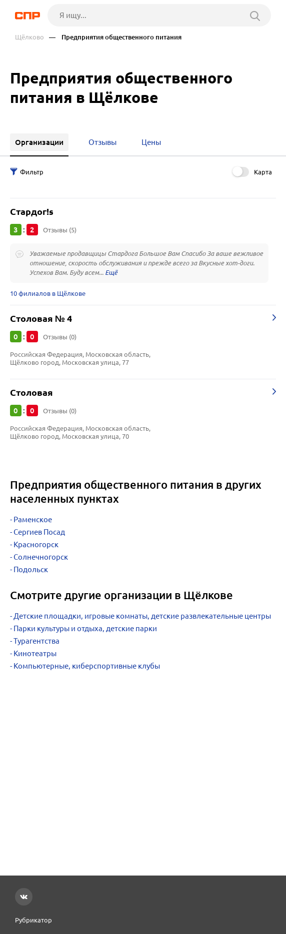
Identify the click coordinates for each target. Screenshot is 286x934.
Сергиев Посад (39, 532)
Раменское (33, 519)
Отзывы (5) (59, 230)
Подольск (31, 569)
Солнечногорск (41, 557)
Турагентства (37, 641)
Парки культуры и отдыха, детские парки (85, 628)
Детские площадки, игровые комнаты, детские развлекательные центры (142, 616)
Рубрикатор (33, 920)
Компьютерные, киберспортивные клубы (87, 666)
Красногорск (36, 544)
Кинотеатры (35, 653)
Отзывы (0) (59, 337)
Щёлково (29, 37)
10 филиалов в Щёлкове (48, 293)
